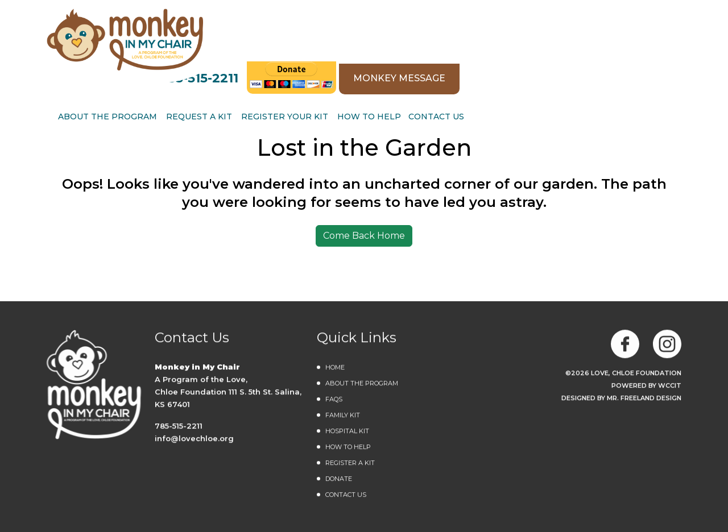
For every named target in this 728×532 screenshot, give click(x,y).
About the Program (361, 384)
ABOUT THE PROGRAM (320, 54)
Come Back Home (364, 235)
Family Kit (342, 415)
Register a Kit (350, 463)
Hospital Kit (347, 431)
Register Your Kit (497, 54)
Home (335, 368)
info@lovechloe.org (194, 438)
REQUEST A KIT (412, 54)
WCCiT (669, 386)
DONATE (338, 479)
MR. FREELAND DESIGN (644, 398)
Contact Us (649, 54)
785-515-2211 (412, 14)
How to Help (582, 54)
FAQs (333, 400)
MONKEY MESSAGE (612, 14)
